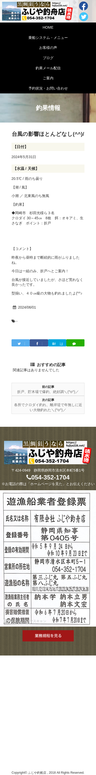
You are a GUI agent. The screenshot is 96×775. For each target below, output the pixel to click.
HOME (48, 27)
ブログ (48, 58)
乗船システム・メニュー (48, 38)
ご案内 (48, 78)
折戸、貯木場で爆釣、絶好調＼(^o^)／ (48, 392)
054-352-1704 (47, 477)
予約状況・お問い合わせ (48, 88)
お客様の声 (48, 48)
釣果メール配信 (48, 68)
